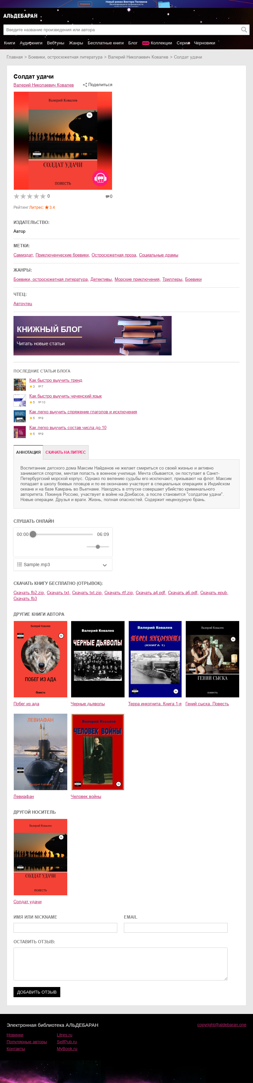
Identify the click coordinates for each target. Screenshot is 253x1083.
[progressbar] (63, 534)
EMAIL (130, 917)
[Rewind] (23, 547)
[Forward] (52, 547)
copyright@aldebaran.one (221, 1024)
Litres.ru (64, 1034)
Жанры (76, 42)
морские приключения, (138, 279)
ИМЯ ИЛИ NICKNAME (35, 917)
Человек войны (86, 796)
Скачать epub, (214, 592)
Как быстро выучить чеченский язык (65, 396)
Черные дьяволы (88, 703)
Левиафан (24, 796)
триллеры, (172, 279)
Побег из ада (26, 703)
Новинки (15, 1034)
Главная (15, 57)
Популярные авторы (27, 1041)
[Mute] (80, 546)
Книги (9, 42)
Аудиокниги (31, 42)
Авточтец (23, 303)
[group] (63, 542)
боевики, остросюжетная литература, (51, 279)
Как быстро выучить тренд (55, 380)
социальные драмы (158, 255)
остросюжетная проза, (114, 255)
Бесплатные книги (106, 42)
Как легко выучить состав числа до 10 (67, 427)
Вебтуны (55, 42)
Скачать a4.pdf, (151, 592)
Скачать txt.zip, (87, 592)
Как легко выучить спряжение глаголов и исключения (83, 411)
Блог (133, 42)
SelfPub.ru (67, 1041)
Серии (183, 42)
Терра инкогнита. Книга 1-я (155, 703)
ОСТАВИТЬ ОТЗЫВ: (34, 941)
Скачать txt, (58, 592)
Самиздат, (24, 255)
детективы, (102, 279)
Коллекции (161, 42)
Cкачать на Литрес (65, 452)
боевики (193, 279)
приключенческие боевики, (63, 255)
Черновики (204, 42)
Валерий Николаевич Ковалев (138, 57)
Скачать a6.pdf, (183, 592)
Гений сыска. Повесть (207, 703)
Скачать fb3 (25, 598)
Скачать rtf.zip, (119, 592)
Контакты (16, 1048)
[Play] (37, 546)
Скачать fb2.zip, (29, 592)
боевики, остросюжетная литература (65, 57)
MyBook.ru (67, 1048)
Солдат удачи (28, 901)
